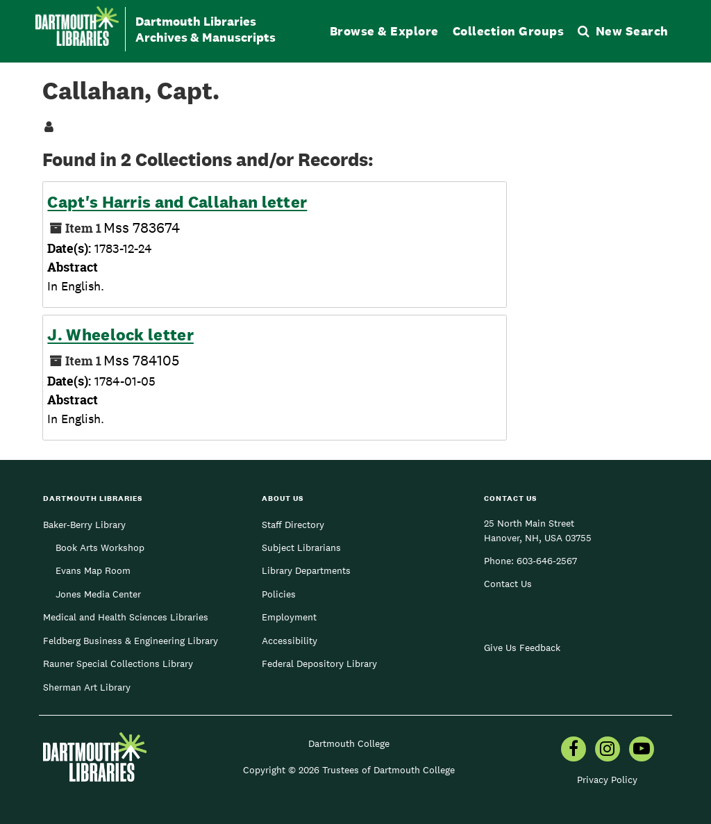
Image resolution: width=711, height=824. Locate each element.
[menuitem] (573, 750)
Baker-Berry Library (84, 524)
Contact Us (508, 583)
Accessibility (289, 640)
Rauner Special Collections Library (118, 663)
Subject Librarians (301, 547)
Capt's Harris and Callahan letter (177, 202)
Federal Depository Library (319, 663)
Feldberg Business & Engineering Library (130, 640)
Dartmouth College (349, 743)
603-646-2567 (547, 560)
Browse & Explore (384, 31)
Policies (279, 594)
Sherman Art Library (87, 687)
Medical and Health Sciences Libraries (125, 617)
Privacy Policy (607, 779)
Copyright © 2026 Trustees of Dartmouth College (349, 770)
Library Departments (306, 570)
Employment (289, 617)
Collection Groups (508, 31)
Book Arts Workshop (100, 547)
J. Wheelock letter (120, 335)
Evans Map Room (93, 570)
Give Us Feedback (522, 647)
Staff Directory (293, 524)
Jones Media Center (98, 594)
